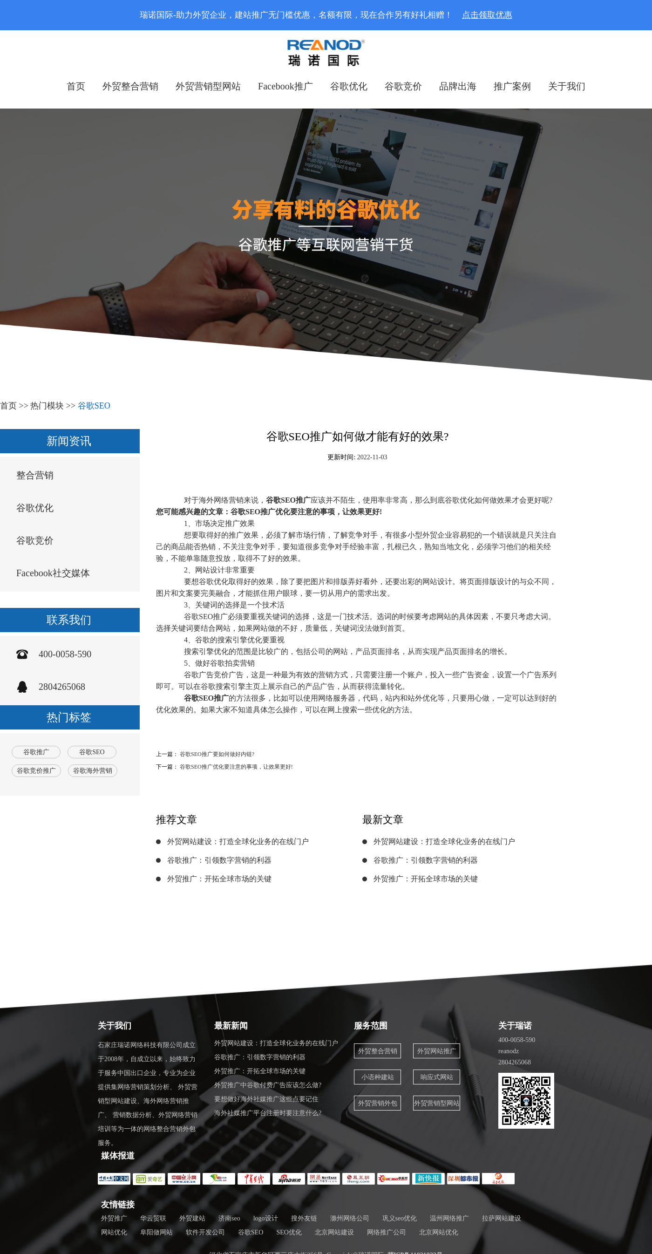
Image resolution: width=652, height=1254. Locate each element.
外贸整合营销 (130, 86)
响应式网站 (437, 1077)
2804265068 (62, 687)
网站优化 (114, 1232)
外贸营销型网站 (208, 86)
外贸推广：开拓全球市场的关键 (219, 879)
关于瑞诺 (515, 1025)
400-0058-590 (65, 654)
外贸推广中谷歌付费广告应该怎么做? (267, 1085)
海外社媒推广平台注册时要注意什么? (267, 1113)
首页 (76, 86)
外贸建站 (192, 1218)
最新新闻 (231, 1025)
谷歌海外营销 (92, 770)
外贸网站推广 (436, 1051)
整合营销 (35, 475)
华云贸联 (153, 1218)
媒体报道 (118, 1155)
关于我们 (566, 86)
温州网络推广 (449, 1218)
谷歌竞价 (403, 86)
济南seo (229, 1218)
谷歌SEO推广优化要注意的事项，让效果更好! (236, 766)
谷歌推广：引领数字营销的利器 (219, 860)
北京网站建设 (334, 1232)
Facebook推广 (285, 86)
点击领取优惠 (487, 15)
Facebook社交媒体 (53, 573)
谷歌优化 (348, 86)
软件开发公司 (205, 1232)
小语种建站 (377, 1077)
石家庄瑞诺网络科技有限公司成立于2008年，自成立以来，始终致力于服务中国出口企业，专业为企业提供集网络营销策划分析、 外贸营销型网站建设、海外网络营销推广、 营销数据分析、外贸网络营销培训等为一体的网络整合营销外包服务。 (147, 1094)
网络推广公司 (386, 1232)
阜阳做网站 (156, 1232)
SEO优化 (288, 1232)
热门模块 (47, 405)
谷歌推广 (36, 752)
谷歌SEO (94, 405)
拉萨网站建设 (501, 1218)
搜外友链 (304, 1218)
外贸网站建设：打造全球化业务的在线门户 (238, 841)
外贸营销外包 (377, 1103)
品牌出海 (457, 86)
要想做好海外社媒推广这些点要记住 (266, 1099)
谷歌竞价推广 (36, 770)
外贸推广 (114, 1218)
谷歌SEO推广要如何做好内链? (217, 754)
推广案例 (512, 86)
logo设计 (265, 1218)
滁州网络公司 (349, 1218)
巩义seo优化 (399, 1218)
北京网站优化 (438, 1232)
